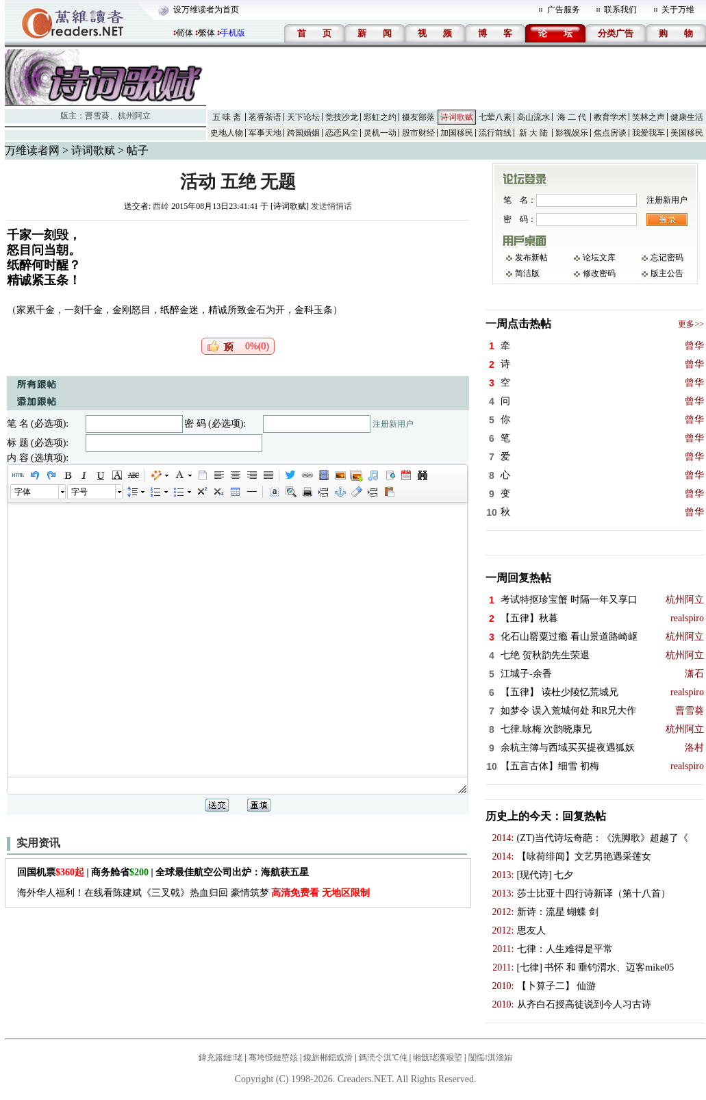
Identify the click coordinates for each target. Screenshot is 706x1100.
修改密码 (599, 273)
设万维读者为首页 (206, 9)
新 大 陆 (533, 133)
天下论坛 (303, 117)
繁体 (207, 33)
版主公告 (667, 273)
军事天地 (265, 133)
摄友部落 (418, 117)
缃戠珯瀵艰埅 (437, 1057)
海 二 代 (571, 117)
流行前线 (495, 133)
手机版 (232, 33)
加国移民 (456, 133)
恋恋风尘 (341, 133)
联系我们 (620, 9)
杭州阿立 (134, 116)
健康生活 (686, 117)
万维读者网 (32, 150)
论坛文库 (599, 257)
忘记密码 (667, 257)
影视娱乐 (571, 133)
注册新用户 (393, 424)
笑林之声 (648, 117)
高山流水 (533, 117)
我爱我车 (648, 133)
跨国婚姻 (303, 133)
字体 (22, 492)
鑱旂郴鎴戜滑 (328, 1057)
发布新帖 (531, 257)
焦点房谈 (610, 133)
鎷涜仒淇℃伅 (383, 1057)
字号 (79, 492)
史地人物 (226, 133)
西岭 (161, 206)
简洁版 (527, 273)
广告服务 (563, 9)
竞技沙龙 (341, 117)
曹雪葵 (97, 116)
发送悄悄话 (331, 206)
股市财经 (418, 133)
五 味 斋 (226, 117)
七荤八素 (495, 117)
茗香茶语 (265, 117)
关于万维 (677, 9)
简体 (185, 33)
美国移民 (686, 133)
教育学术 (610, 117)
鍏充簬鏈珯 (220, 1057)
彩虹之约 (380, 117)
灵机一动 (380, 133)
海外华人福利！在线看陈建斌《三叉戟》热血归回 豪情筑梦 (193, 893)
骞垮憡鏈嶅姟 (273, 1057)
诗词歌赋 (456, 117)
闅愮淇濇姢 (490, 1057)
